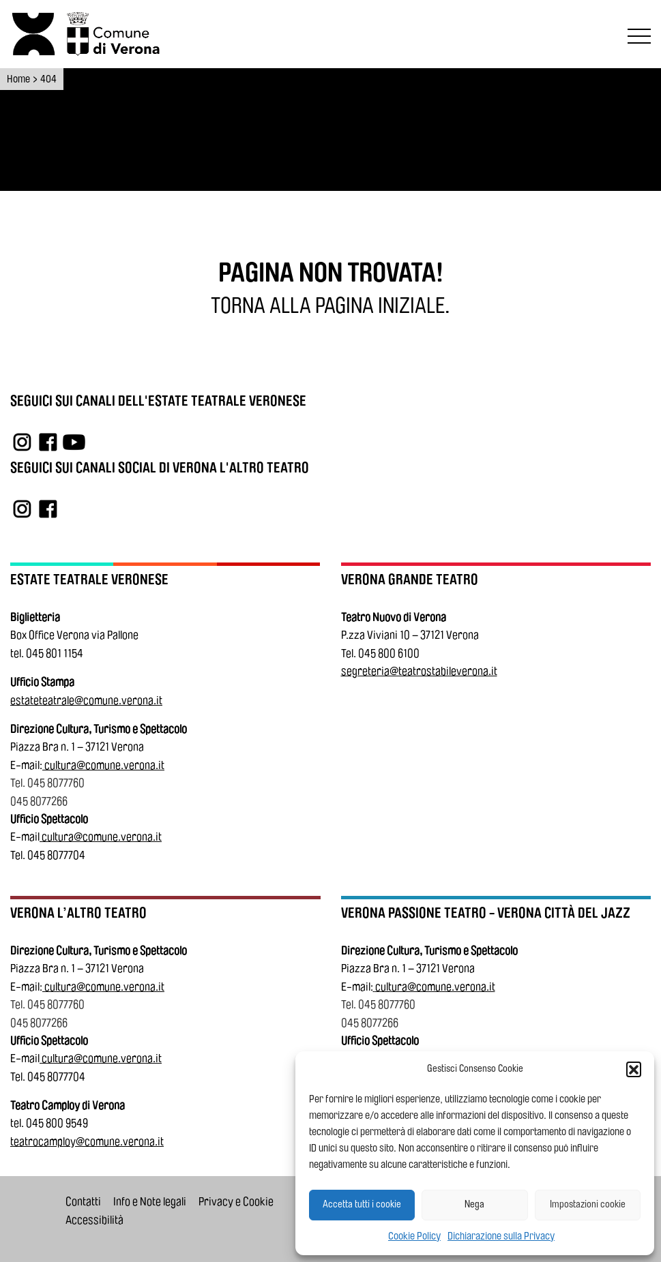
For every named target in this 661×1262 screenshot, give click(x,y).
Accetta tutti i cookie (362, 1204)
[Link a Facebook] (48, 441)
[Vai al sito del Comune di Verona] (116, 34)
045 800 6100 (389, 653)
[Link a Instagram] (22, 441)
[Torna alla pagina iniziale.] (330, 306)
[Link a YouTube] (74, 441)
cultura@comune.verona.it (104, 765)
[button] (634, 1069)
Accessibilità (94, 1220)
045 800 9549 (57, 1123)
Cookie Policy (414, 1236)
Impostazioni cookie (588, 1204)
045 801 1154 (54, 653)
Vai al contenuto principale (15, 2)
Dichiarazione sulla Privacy (501, 1236)
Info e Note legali (149, 1201)
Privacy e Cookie (236, 1201)
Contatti (83, 1201)
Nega (474, 1204)
